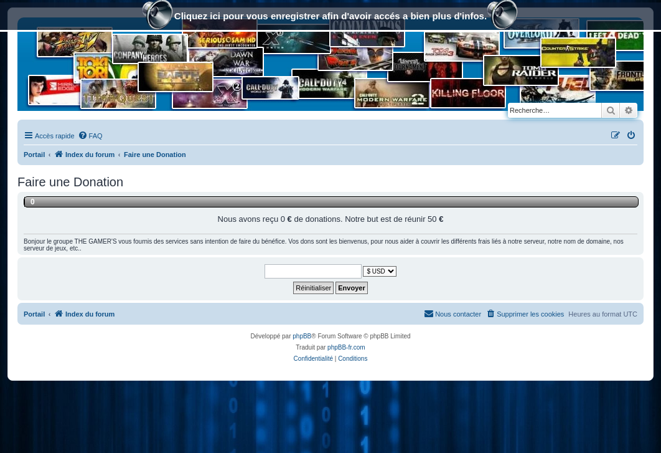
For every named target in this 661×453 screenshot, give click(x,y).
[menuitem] (90, 136)
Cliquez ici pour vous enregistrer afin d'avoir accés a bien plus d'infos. (330, 17)
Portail (34, 154)
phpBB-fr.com (346, 347)
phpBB (302, 336)
